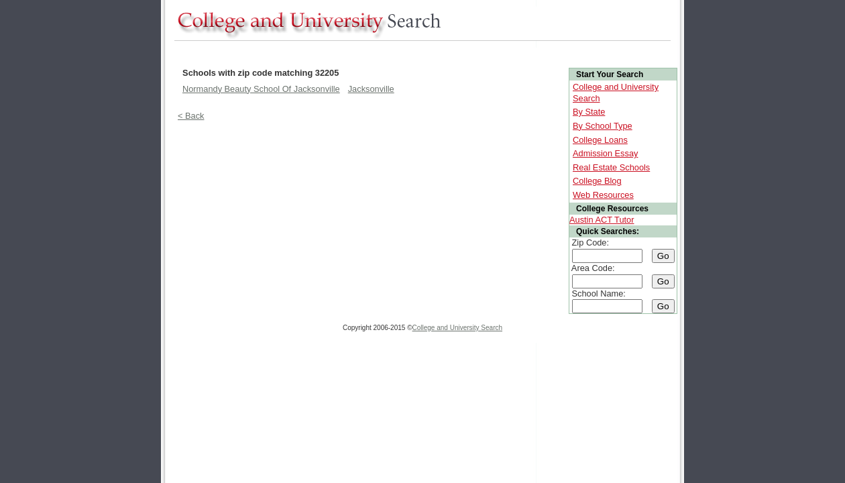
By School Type (602, 126)
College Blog (597, 181)
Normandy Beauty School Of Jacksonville (261, 89)
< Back (191, 116)
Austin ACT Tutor (601, 220)
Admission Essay (605, 153)
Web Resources (603, 195)
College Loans (600, 140)
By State (589, 112)
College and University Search (457, 327)
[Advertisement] (418, 53)
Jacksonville (371, 89)
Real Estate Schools (611, 167)
